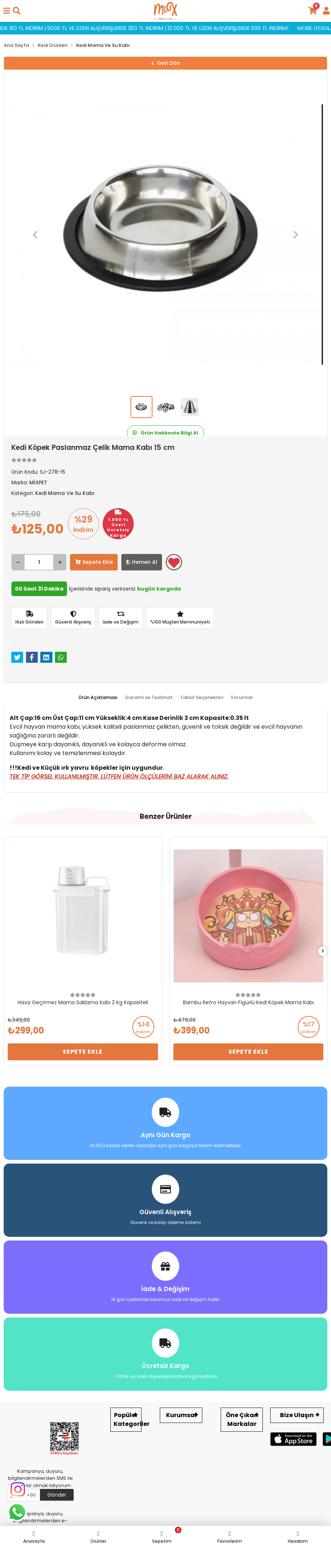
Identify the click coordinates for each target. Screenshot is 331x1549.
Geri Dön (165, 63)
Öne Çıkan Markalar (242, 1419)
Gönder (56, 1494)
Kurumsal (181, 1415)
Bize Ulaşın (297, 1415)
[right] (323, 951)
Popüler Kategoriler (128, 1419)
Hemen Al (141, 562)
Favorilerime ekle (174, 562)
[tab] (98, 697)
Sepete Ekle (94, 562)
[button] (35, 234)
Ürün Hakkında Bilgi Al (165, 432)
